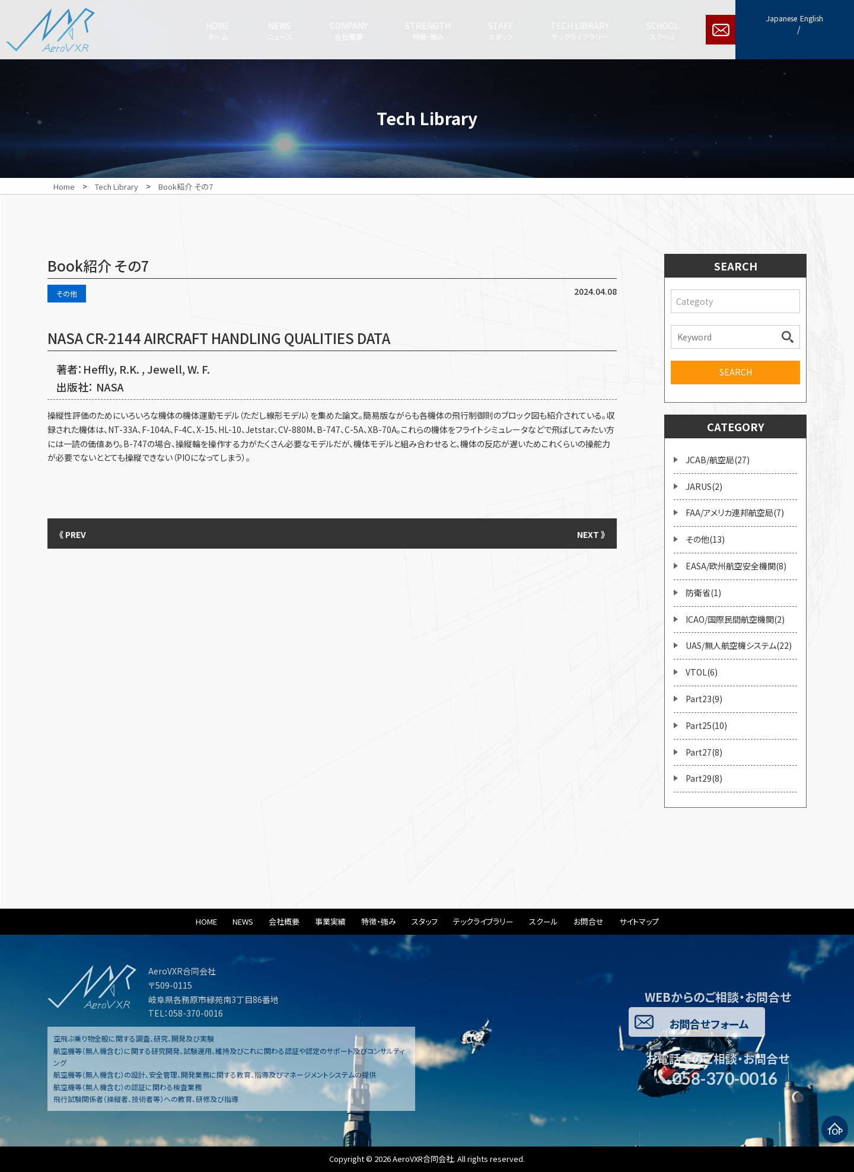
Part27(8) (704, 752)
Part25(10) (706, 725)
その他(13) (705, 539)
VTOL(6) (702, 672)
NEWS (242, 921)
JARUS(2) (704, 486)
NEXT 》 (587, 533)
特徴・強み (378, 921)
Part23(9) (704, 699)
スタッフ (425, 921)
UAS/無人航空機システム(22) (739, 645)
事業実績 (330, 921)
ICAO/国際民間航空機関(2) (735, 619)
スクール (543, 921)
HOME (206, 921)
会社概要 (284, 921)
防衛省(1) (703, 592)
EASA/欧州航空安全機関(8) (736, 566)
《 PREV (77, 533)
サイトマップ (639, 921)
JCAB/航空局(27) (718, 460)
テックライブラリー (483, 921)
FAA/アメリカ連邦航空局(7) (735, 512)
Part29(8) (704, 778)
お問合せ (588, 921)
